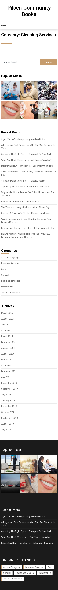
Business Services (10, 263)
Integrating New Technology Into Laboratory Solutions (27, 166)
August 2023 (7, 354)
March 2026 (7, 313)
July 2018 (6, 429)
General (5, 275)
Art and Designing (10, 257)
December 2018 (9, 406)
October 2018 (8, 412)
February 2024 (8, 342)
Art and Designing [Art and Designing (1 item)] (12, 567)
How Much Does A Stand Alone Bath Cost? (22, 201)
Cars (3, 269)
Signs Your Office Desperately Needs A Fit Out (23, 139)
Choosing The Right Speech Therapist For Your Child (26, 154)
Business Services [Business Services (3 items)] (34, 567)
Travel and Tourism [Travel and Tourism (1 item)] (12, 578)
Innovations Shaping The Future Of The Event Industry (27, 228)
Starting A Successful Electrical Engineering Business (27, 213)
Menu (4, 25)
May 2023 (6, 359)
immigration (7, 286)
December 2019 (9, 383)
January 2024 (8, 348)
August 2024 (7, 319)
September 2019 (9, 389)
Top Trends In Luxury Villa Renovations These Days (25, 207)
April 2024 (6, 330)
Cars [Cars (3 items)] (50, 567)
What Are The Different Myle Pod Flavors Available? (26, 160)
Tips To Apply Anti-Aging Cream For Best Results (25, 186)
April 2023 (6, 365)
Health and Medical (10, 281)
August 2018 (7, 424)
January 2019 (8, 400)
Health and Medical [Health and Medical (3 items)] (25, 573)
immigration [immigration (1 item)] (45, 573)
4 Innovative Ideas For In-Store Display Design (23, 181)
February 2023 (8, 371)
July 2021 (6, 377)
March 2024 (7, 336)
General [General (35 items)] (7, 573)
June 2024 (6, 324)
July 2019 (6, 394)
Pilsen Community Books (29, 11)
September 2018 (9, 418)
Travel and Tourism (10, 292)
